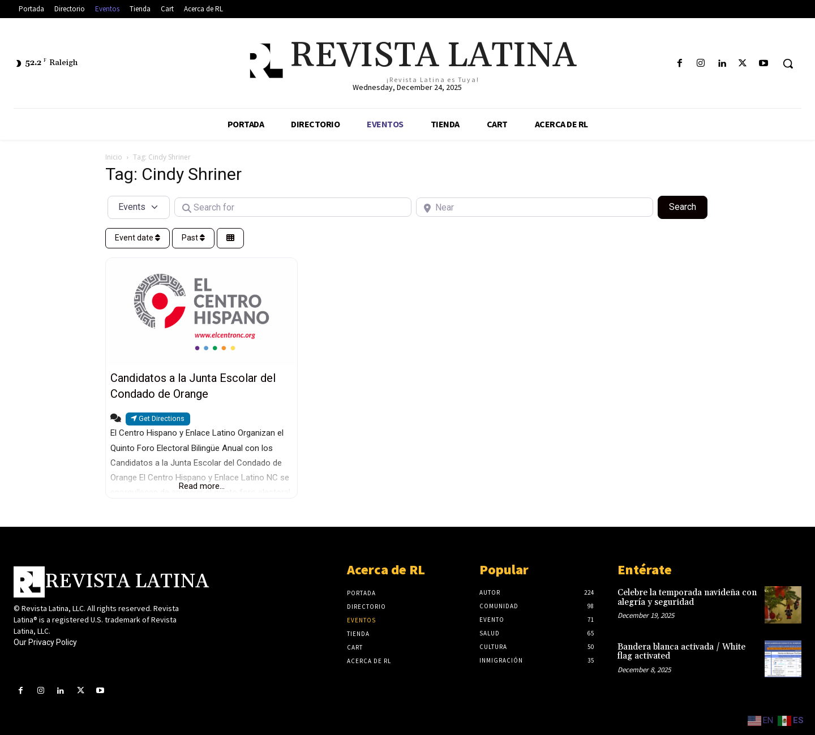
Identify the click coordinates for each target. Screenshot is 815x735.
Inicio (113, 157)
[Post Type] (139, 207)
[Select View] (230, 238)
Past (193, 237)
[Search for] (292, 207)
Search (688, 206)
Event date (137, 237)
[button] (787, 63)
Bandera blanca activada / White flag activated (681, 652)
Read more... (202, 486)
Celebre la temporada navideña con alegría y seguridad (687, 597)
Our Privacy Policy (45, 642)
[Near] (534, 207)
